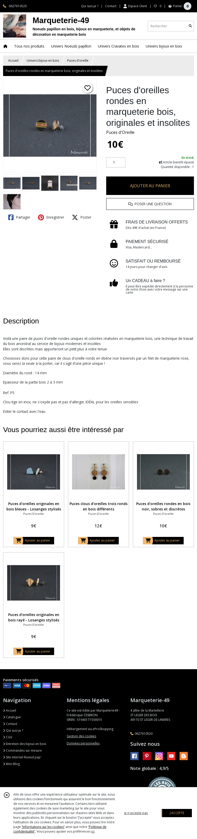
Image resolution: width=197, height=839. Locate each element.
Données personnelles (83, 743)
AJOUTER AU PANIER (150, 186)
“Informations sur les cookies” (43, 827)
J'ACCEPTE (177, 813)
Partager (19, 217)
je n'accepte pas (136, 813)
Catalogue (12, 717)
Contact (110, 6)
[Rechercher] (190, 26)
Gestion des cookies (81, 736)
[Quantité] (115, 162)
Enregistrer (51, 217)
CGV (7, 737)
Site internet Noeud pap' (22, 757)
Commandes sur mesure (22, 750)
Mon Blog (11, 764)
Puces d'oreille (77, 60)
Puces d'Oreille (120, 132)
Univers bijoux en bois (43, 60)
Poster (81, 217)
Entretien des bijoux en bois (24, 744)
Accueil (13, 60)
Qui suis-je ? (13, 730)
